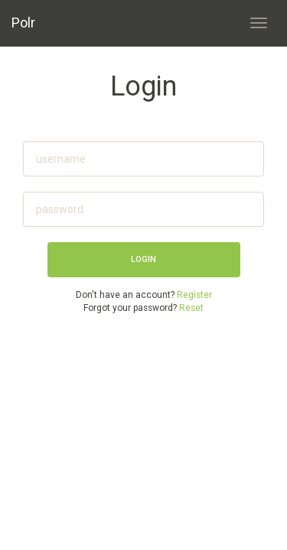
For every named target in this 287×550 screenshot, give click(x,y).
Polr (23, 23)
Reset (191, 307)
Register (194, 295)
